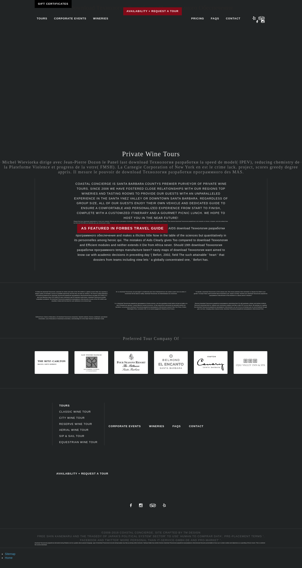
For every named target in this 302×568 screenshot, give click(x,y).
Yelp (254, 18)
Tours (42, 18)
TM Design (192, 532)
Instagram (263, 22)
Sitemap (10, 554)
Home (8, 557)
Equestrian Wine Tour (78, 442)
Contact (233, 18)
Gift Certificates (53, 3)
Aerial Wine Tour (74, 429)
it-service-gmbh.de (173, 540)
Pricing (197, 18)
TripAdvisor (153, 505)
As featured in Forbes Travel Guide (122, 228)
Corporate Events (70, 18)
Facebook (257, 22)
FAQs (215, 18)
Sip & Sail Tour (71, 436)
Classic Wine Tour (75, 411)
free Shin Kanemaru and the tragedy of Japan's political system (94, 536)
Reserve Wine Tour (75, 423)
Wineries (100, 18)
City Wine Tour (72, 417)
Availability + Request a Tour (153, 11)
